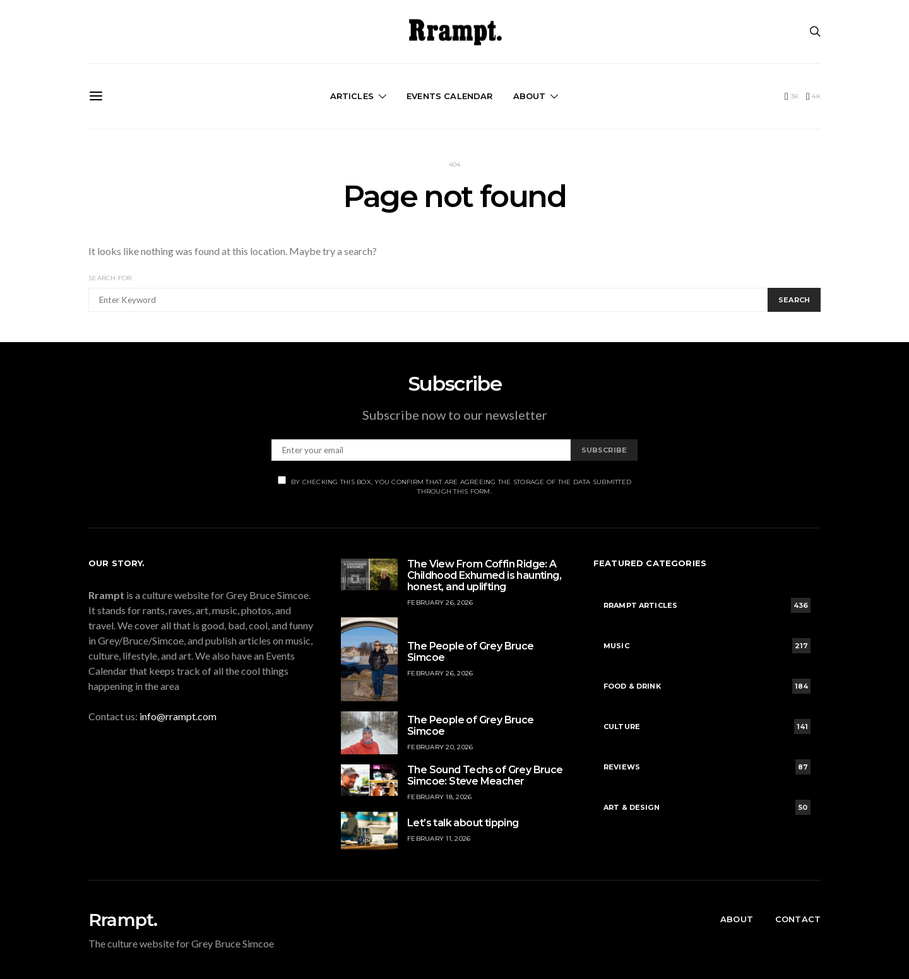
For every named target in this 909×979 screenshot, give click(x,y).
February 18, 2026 (439, 797)
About (529, 96)
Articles (352, 96)
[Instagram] (813, 97)
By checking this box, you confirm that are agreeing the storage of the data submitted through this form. (454, 485)
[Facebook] (792, 97)
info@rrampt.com (178, 716)
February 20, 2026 (440, 747)
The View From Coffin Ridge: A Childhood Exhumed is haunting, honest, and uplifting (484, 575)
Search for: (110, 278)
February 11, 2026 (438, 838)
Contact (798, 919)
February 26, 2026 (440, 602)
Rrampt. (122, 920)
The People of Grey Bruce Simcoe (470, 651)
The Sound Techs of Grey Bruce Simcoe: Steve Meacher (485, 775)
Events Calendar (449, 96)
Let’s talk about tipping (463, 823)
